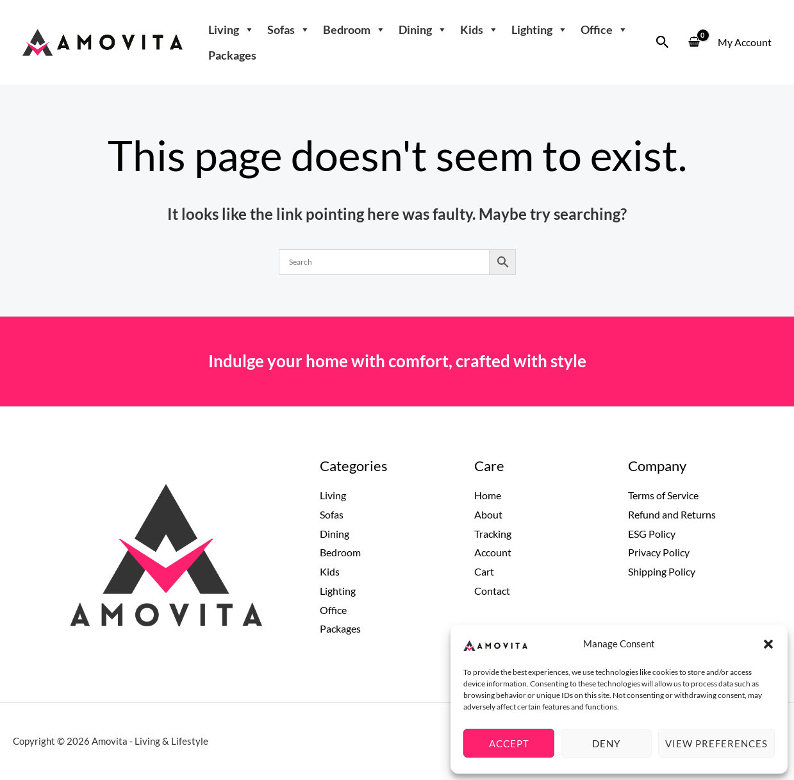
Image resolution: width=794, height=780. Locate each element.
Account (492, 552)
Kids (479, 29)
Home (487, 495)
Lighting (539, 29)
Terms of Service (663, 495)
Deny (606, 743)
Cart (484, 571)
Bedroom (354, 29)
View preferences (716, 743)
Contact (492, 591)
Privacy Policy (659, 552)
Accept (509, 743)
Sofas (288, 29)
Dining (423, 29)
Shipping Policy (661, 571)
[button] (768, 644)
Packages (232, 55)
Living (231, 29)
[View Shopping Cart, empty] (693, 42)
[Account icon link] (745, 42)
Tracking (492, 533)
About (488, 514)
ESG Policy (651, 533)
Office (604, 29)
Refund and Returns (672, 514)
